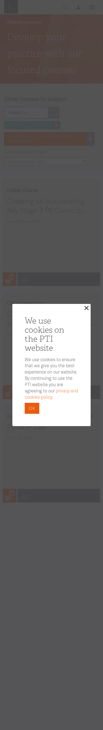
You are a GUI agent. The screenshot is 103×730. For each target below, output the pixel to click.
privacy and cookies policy (51, 393)
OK (32, 408)
